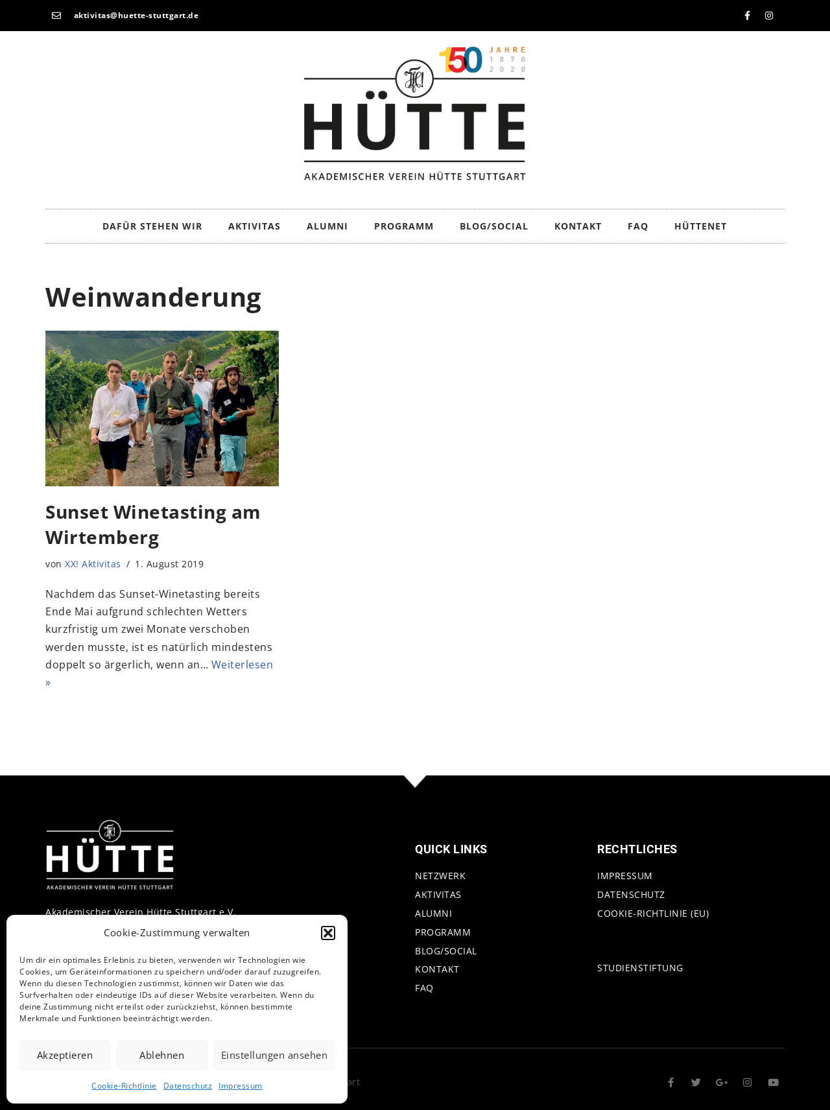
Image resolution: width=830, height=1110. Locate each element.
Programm (404, 226)
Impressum (241, 1085)
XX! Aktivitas (93, 564)
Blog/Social (494, 226)
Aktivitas (254, 226)
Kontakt (578, 226)
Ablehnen (161, 1054)
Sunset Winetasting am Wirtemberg (153, 524)
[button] (328, 933)
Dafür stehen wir (152, 226)
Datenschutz (188, 1085)
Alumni (327, 226)
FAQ (638, 226)
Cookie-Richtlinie (124, 1085)
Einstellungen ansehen (274, 1054)
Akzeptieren (65, 1054)
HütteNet (700, 226)
